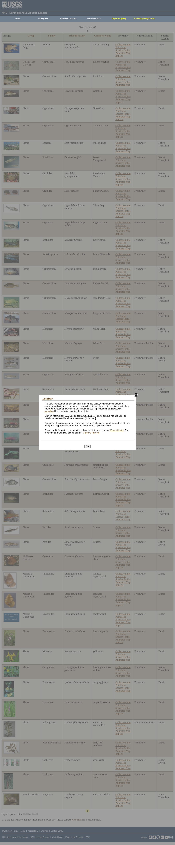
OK (87, 446)
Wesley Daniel (116, 430)
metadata (49, 411)
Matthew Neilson (91, 432)
